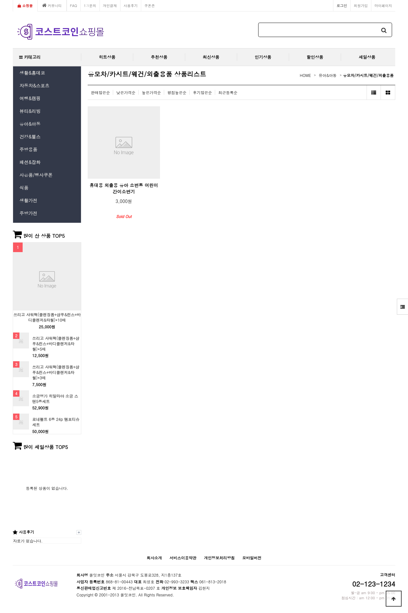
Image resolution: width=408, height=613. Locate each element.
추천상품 (159, 57)
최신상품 (211, 57)
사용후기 (131, 5)
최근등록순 (227, 92)
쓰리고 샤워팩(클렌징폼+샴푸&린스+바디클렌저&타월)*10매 (47, 317)
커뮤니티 (52, 5)
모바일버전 (251, 557)
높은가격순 (151, 92)
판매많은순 (100, 92)
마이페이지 (383, 5)
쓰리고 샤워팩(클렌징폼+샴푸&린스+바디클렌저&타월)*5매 (55, 344)
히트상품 (107, 57)
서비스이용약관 (183, 557)
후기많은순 (202, 92)
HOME (305, 75)
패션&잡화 (29, 162)
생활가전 (28, 200)
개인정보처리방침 (219, 557)
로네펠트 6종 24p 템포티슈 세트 (55, 422)
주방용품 (28, 149)
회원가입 (361, 5)
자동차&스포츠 (34, 85)
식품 (23, 187)
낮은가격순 (125, 92)
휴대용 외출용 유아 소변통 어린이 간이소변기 (124, 188)
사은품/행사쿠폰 (36, 175)
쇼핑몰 (25, 5)
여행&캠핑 (29, 98)
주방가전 (28, 213)
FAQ (73, 5)
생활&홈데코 (32, 73)
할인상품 (315, 57)
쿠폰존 (149, 5)
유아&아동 (29, 124)
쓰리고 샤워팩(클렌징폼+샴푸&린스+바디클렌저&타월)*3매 (55, 372)
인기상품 (263, 57)
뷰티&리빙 (29, 111)
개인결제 (110, 5)
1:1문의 (90, 5)
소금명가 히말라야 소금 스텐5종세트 (55, 398)
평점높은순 (176, 92)
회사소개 (154, 557)
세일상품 (367, 57)
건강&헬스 (29, 136)
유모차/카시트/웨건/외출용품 (368, 75)
